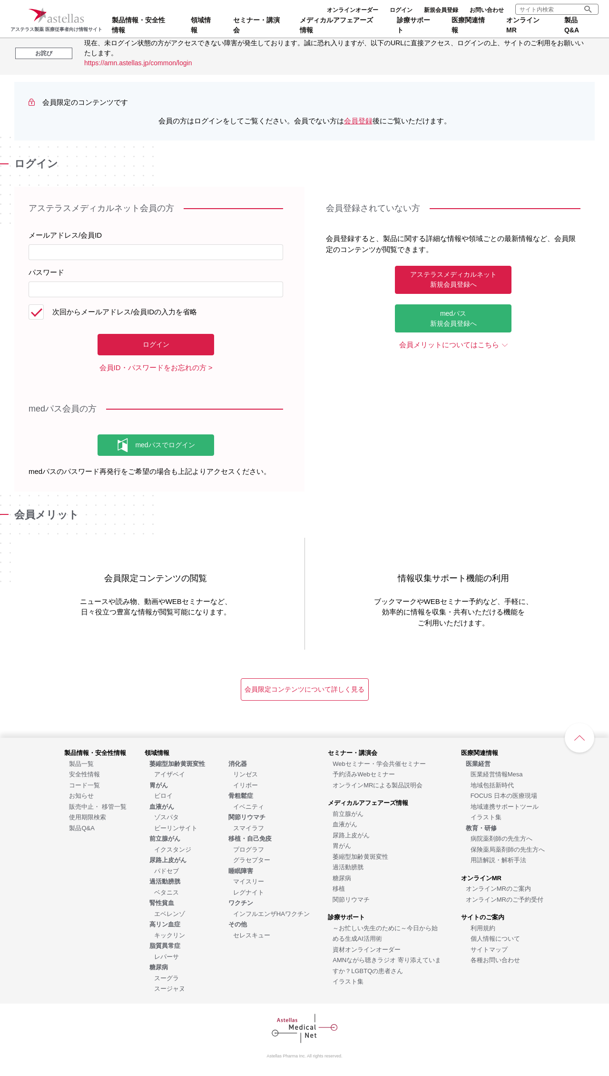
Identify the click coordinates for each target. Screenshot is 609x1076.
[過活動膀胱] (348, 867)
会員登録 (358, 121)
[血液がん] (345, 824)
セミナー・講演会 (256, 25)
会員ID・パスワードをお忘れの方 (152, 367)
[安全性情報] (84, 774)
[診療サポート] (346, 917)
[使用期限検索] (87, 817)
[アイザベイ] (169, 774)
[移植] (339, 888)
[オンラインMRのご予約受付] (504, 899)
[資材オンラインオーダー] (367, 949)
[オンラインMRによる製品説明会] (377, 785)
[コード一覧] (84, 785)
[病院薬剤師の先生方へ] (501, 838)
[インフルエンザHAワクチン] (271, 913)
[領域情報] (157, 752)
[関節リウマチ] (351, 899)
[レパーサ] (166, 956)
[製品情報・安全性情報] (95, 752)
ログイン (401, 10)
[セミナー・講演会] (352, 752)
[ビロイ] (163, 795)
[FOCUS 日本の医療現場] (504, 795)
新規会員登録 (441, 10)
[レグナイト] (248, 892)
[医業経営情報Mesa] (497, 774)
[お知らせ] (81, 795)
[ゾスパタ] (166, 817)
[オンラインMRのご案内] (498, 888)
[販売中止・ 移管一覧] (98, 806)
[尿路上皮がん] (351, 835)
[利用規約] (483, 928)
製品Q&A (571, 25)
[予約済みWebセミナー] (364, 774)
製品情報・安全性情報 (138, 25)
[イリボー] (245, 785)
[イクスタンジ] (172, 849)
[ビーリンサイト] (175, 828)
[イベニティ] (248, 806)
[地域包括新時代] (492, 785)
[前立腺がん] (348, 813)
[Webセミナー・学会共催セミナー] (379, 763)
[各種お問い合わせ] (495, 959)
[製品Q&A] (81, 828)
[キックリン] (169, 935)
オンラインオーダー (352, 10)
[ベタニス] (166, 892)
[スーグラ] (166, 978)
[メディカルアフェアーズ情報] (368, 802)
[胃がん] (342, 845)
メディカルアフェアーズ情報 (336, 25)
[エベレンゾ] (169, 913)
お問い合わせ (487, 10)
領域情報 (201, 25)
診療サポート (413, 25)
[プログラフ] (248, 849)
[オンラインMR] (481, 878)
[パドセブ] (166, 870)
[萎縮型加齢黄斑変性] (360, 856)
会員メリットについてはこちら (449, 345)
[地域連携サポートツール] (505, 806)
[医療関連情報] (479, 752)
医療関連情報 (468, 25)
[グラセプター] (251, 859)
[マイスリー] (248, 881)
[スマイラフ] (248, 828)
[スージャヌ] (169, 988)
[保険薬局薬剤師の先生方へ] (508, 849)
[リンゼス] (245, 774)
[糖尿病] (342, 878)
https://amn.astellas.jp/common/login (138, 63)
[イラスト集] (348, 981)
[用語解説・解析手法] (498, 859)
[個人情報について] (495, 938)
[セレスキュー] (251, 935)
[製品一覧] (81, 763)
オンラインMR (523, 25)
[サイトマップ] (489, 949)
